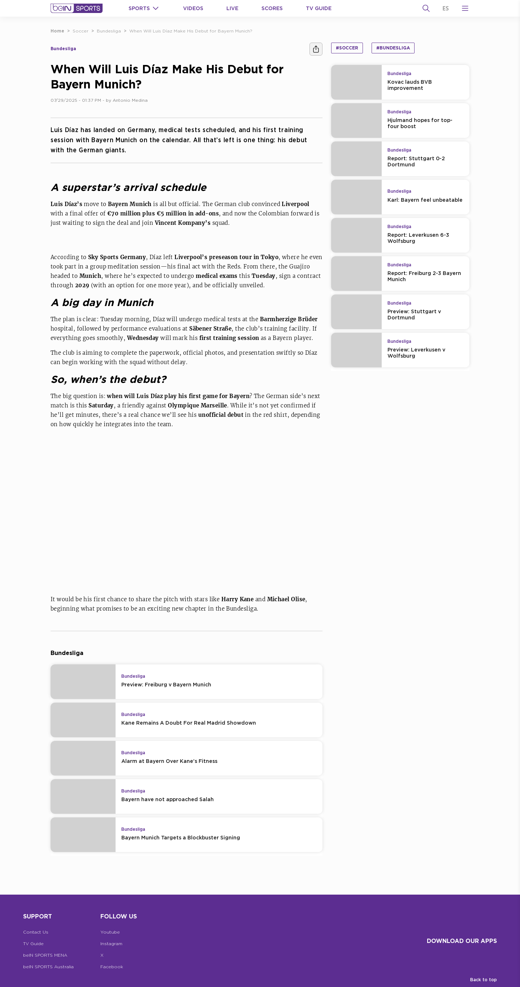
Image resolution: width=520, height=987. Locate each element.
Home (57, 31)
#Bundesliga (393, 47)
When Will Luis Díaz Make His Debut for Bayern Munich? (190, 31)
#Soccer (347, 47)
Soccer (80, 31)
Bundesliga (109, 31)
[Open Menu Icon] (465, 8)
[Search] (426, 8)
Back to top (483, 979)
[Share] (315, 49)
